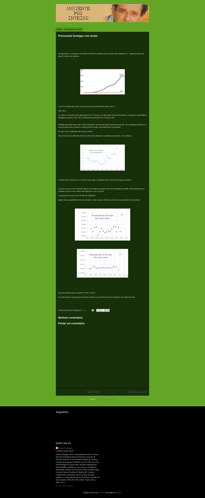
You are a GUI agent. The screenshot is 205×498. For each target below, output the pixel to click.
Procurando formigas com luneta (77, 36)
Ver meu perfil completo (64, 486)
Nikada (101, 492)
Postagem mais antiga (137, 392)
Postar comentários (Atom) (106, 399)
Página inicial (93, 392)
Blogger (118, 492)
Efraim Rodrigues (66, 448)
